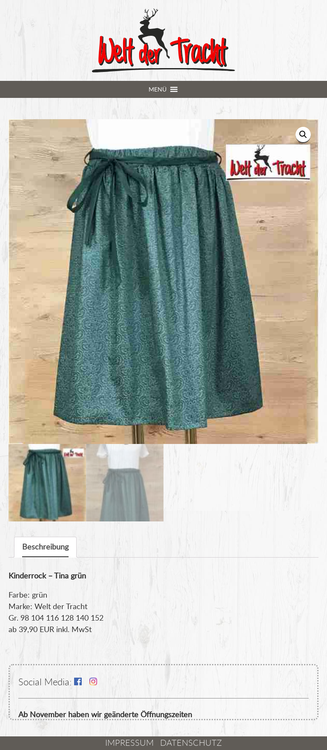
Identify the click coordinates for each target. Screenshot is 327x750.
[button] (157, 89)
